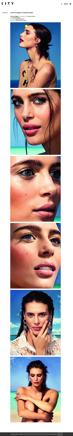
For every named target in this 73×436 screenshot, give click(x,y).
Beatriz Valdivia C (20, 19)
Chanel (24, 20)
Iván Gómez (19, 20)
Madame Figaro (16, 17)
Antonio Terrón (31, 16)
